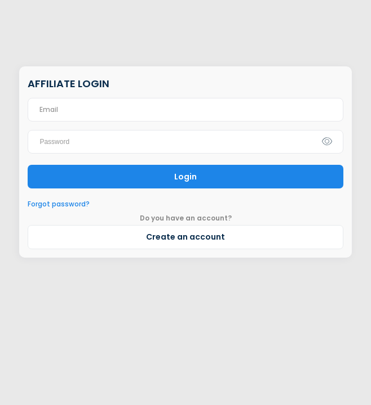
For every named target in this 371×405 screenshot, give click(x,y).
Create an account (185, 236)
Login (185, 176)
